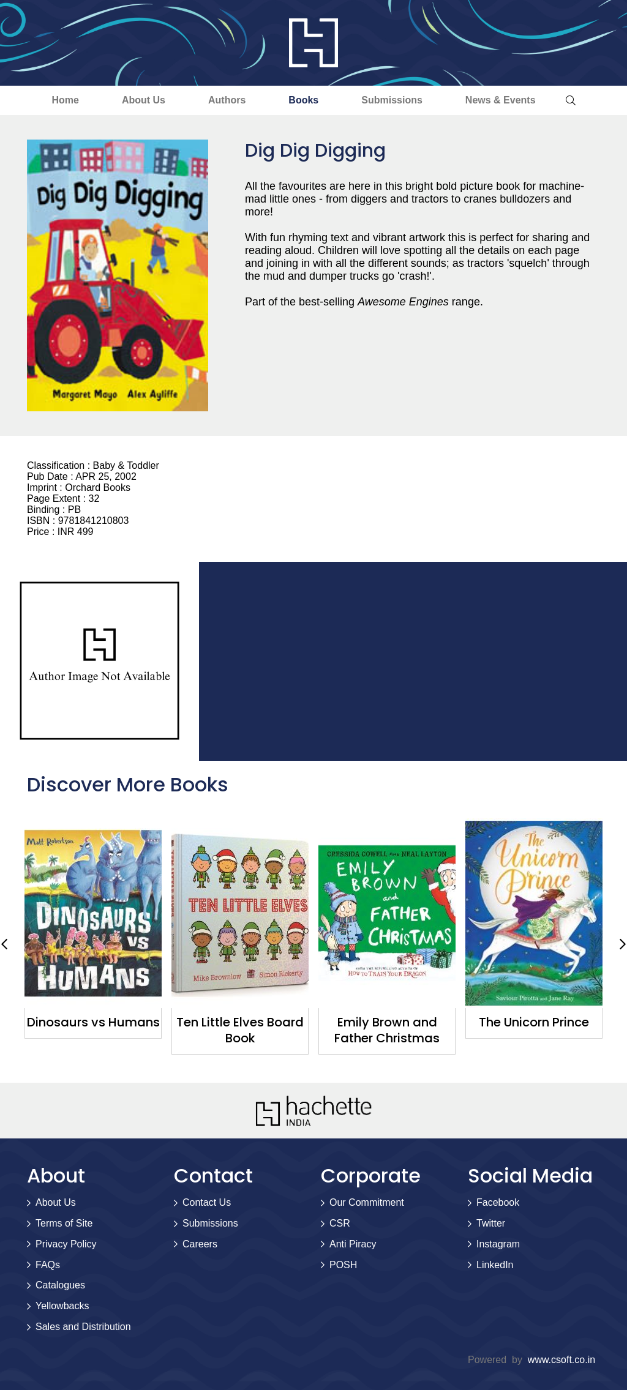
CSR (339, 1223)
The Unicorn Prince (534, 1022)
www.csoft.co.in (561, 1360)
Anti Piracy (352, 1244)
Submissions (391, 100)
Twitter (490, 1223)
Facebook (497, 1202)
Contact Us (206, 1202)
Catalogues (60, 1285)
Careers (199, 1244)
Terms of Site (64, 1223)
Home (64, 100)
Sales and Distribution (83, 1326)
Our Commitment (366, 1202)
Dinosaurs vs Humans (93, 1022)
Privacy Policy (66, 1244)
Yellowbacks (62, 1306)
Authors (227, 100)
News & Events (500, 100)
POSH (343, 1265)
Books (303, 100)
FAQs (48, 1265)
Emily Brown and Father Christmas (387, 1030)
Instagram (498, 1244)
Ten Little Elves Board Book (240, 1030)
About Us (143, 100)
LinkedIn (495, 1265)
